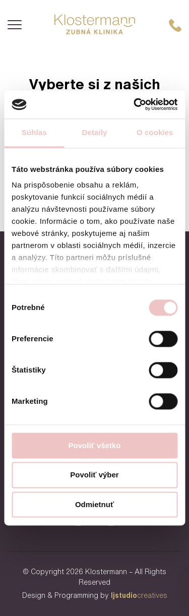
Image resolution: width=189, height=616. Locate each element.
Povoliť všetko (95, 445)
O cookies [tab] (155, 132)
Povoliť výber (94, 475)
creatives (139, 595)
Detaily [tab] (94, 132)
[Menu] (15, 25)
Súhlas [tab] (34, 132)
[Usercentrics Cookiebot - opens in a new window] (134, 104)
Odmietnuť (94, 504)
